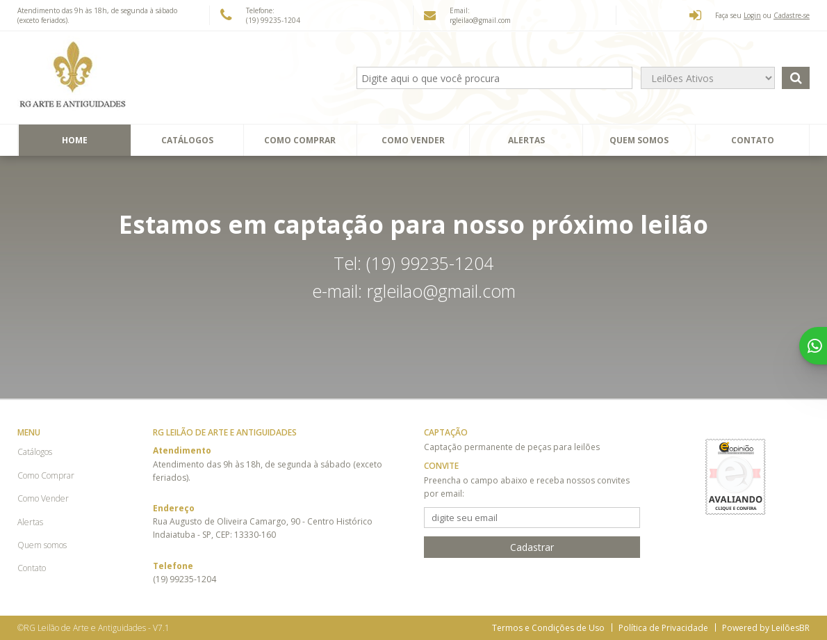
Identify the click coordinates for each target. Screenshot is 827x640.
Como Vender (413, 140)
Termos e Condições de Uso (548, 628)
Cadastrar (532, 547)
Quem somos (639, 140)
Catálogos (187, 140)
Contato (752, 140)
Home (75, 140)
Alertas (526, 140)
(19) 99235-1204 (273, 20)
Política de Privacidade (663, 628)
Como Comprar (300, 140)
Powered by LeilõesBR (766, 628)
